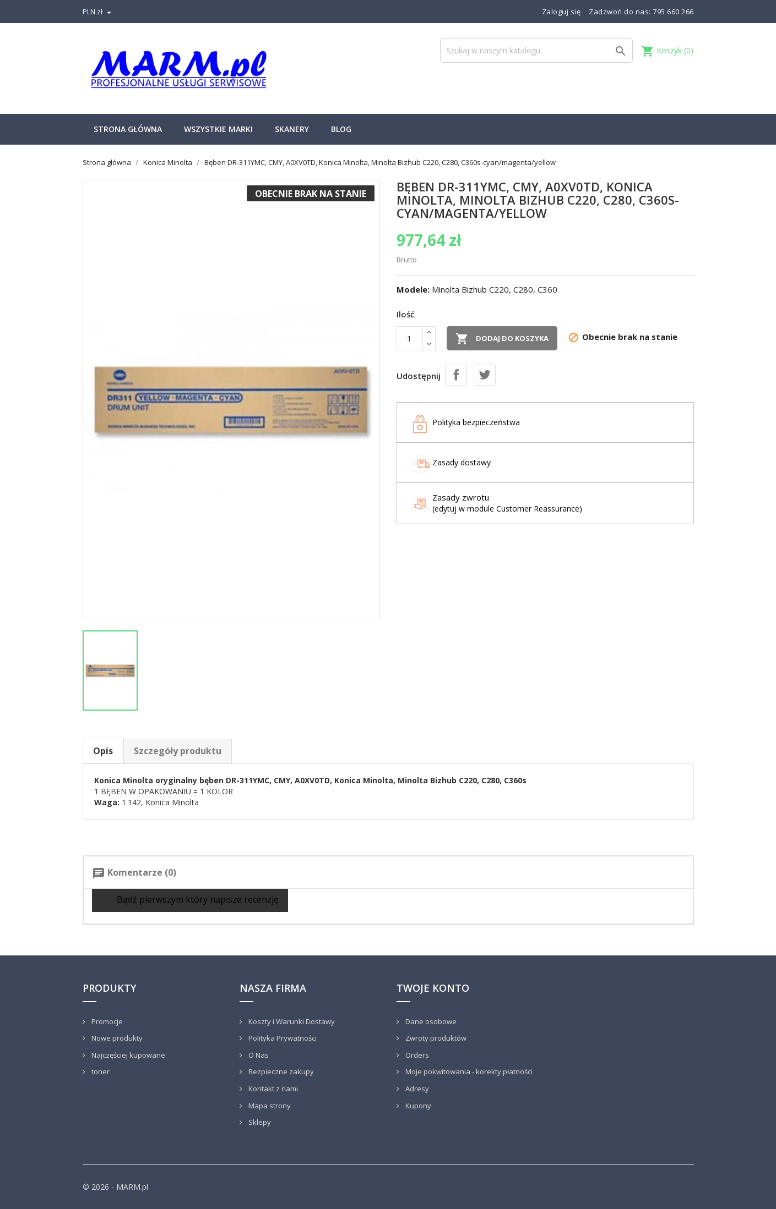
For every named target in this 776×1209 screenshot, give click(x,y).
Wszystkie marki (218, 129)
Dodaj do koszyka (502, 338)
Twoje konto (433, 987)
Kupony (417, 1106)
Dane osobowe (430, 1021)
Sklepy (259, 1122)
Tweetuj (485, 375)
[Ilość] (410, 338)
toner (100, 1071)
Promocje (106, 1021)
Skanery (292, 129)
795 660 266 (673, 12)
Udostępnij (456, 375)
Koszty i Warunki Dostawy (291, 1021)
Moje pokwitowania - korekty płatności (468, 1071)
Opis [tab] (103, 751)
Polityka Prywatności (282, 1038)
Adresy (416, 1088)
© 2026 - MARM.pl (115, 1186)
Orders (416, 1055)
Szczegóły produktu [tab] (177, 751)
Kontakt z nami (272, 1088)
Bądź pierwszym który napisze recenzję (190, 900)
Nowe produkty (116, 1038)
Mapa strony (269, 1106)
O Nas (258, 1055)
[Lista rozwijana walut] (98, 12)
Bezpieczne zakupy (280, 1071)
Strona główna (128, 129)
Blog (341, 129)
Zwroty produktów (435, 1038)
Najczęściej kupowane (127, 1055)
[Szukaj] (536, 50)
